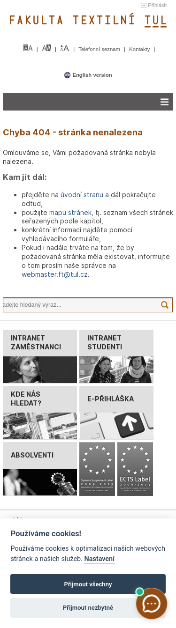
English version (88, 75)
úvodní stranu (82, 195)
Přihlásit (157, 5)
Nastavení (99, 559)
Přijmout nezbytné (88, 607)
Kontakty (140, 49)
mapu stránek (70, 212)
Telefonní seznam (100, 49)
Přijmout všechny (88, 584)
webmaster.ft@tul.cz (55, 274)
